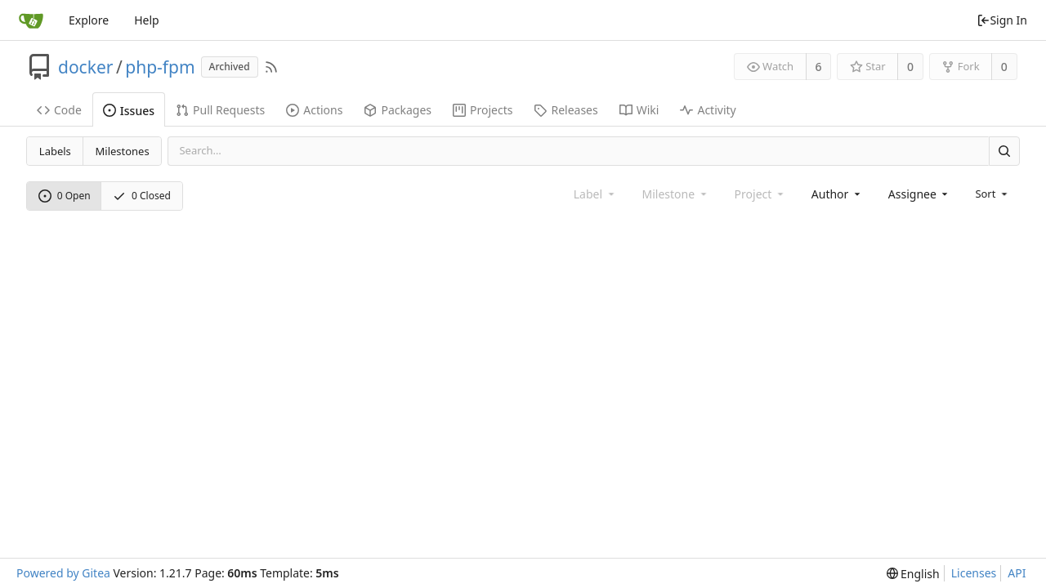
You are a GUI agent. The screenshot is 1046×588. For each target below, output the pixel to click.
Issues (128, 110)
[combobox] (837, 194)
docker (85, 67)
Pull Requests (220, 110)
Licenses (974, 573)
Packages (397, 110)
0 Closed (142, 196)
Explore (89, 20)
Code (59, 110)
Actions (314, 110)
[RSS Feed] (271, 67)
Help (146, 20)
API (1017, 573)
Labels (55, 151)
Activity (707, 110)
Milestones (123, 151)
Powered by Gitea (63, 573)
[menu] (992, 193)
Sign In (1002, 20)
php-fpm (159, 67)
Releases (565, 110)
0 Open (64, 196)
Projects (482, 110)
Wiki (639, 110)
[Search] (1004, 150)
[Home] (31, 20)
